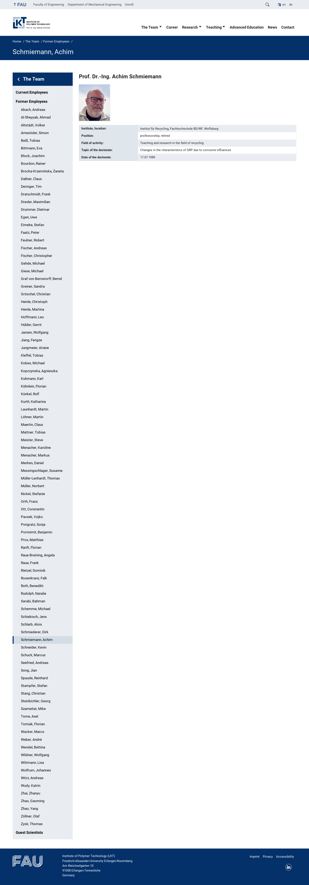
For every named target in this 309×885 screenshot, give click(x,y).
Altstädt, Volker (33, 125)
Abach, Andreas (33, 110)
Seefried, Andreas (34, 663)
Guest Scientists (29, 833)
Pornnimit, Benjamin (36, 532)
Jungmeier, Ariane (35, 348)
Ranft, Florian (31, 548)
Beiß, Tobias (30, 141)
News (272, 27)
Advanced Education (247, 27)
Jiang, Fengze (31, 340)
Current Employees (32, 92)
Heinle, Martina (32, 309)
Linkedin (288, 867)
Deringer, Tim (31, 187)
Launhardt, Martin (34, 409)
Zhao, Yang (29, 809)
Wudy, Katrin (30, 786)
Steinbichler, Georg (36, 701)
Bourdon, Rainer (33, 164)
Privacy (268, 856)
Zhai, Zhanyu (30, 793)
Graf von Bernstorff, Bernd (41, 279)
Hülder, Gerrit (31, 325)
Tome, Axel (29, 716)
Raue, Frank (30, 563)
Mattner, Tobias (33, 432)
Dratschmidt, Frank (36, 194)
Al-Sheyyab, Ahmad (36, 117)
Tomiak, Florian (33, 724)
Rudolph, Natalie (33, 594)
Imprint (255, 856)
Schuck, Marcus (33, 655)
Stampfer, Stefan (34, 686)
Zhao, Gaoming (33, 801)
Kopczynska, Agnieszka (39, 371)
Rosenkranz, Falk (34, 578)
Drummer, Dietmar (35, 210)
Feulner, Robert (32, 240)
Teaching (214, 27)
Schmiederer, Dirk (34, 632)
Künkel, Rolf (30, 394)
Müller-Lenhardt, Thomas (40, 478)
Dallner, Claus (31, 179)
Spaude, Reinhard (34, 678)
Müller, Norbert (32, 486)
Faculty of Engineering (48, 4)
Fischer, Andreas (34, 248)
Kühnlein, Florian (33, 386)
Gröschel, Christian (35, 294)
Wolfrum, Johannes (36, 770)
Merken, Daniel (32, 463)
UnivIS (129, 4)
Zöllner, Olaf (30, 816)
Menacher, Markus (35, 455)
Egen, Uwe (29, 217)
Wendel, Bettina (33, 747)
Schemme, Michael (35, 609)
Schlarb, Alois (31, 624)
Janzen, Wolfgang (34, 332)
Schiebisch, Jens (34, 617)
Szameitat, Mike (33, 709)
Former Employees (31, 101)
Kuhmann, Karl (32, 379)
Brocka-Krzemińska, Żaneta (42, 171)
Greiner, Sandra (33, 286)
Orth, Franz (29, 502)
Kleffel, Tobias (32, 355)
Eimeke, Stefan (32, 225)
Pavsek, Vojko (32, 517)
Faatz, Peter (30, 233)
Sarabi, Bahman (33, 601)
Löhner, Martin (32, 417)
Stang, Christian (33, 693)
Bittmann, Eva (31, 148)
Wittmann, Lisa (32, 763)
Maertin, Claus (32, 425)
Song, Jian (29, 670)
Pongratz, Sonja (33, 525)
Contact (287, 27)
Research (190, 27)
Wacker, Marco (32, 732)
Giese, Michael (32, 271)
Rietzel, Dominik (33, 571)
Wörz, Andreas (32, 778)
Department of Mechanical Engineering (94, 4)
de (290, 4)
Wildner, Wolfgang (35, 755)
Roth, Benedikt (32, 586)
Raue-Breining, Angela (38, 555)
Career (172, 27)
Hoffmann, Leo (32, 317)
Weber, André (31, 740)
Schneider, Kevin (33, 647)
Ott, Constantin (32, 509)
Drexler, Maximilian (35, 202)
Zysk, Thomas (32, 824)
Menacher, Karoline (36, 448)
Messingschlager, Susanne (42, 471)
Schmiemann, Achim (37, 640)
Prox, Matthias (32, 540)
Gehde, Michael (33, 263)
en (284, 4)
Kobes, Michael (33, 363)
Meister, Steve (32, 440)
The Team (149, 27)
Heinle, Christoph (34, 302)
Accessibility (285, 856)
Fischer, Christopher (36, 256)
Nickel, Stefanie (33, 494)
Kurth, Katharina (33, 402)
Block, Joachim (33, 156)
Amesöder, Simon (35, 133)
